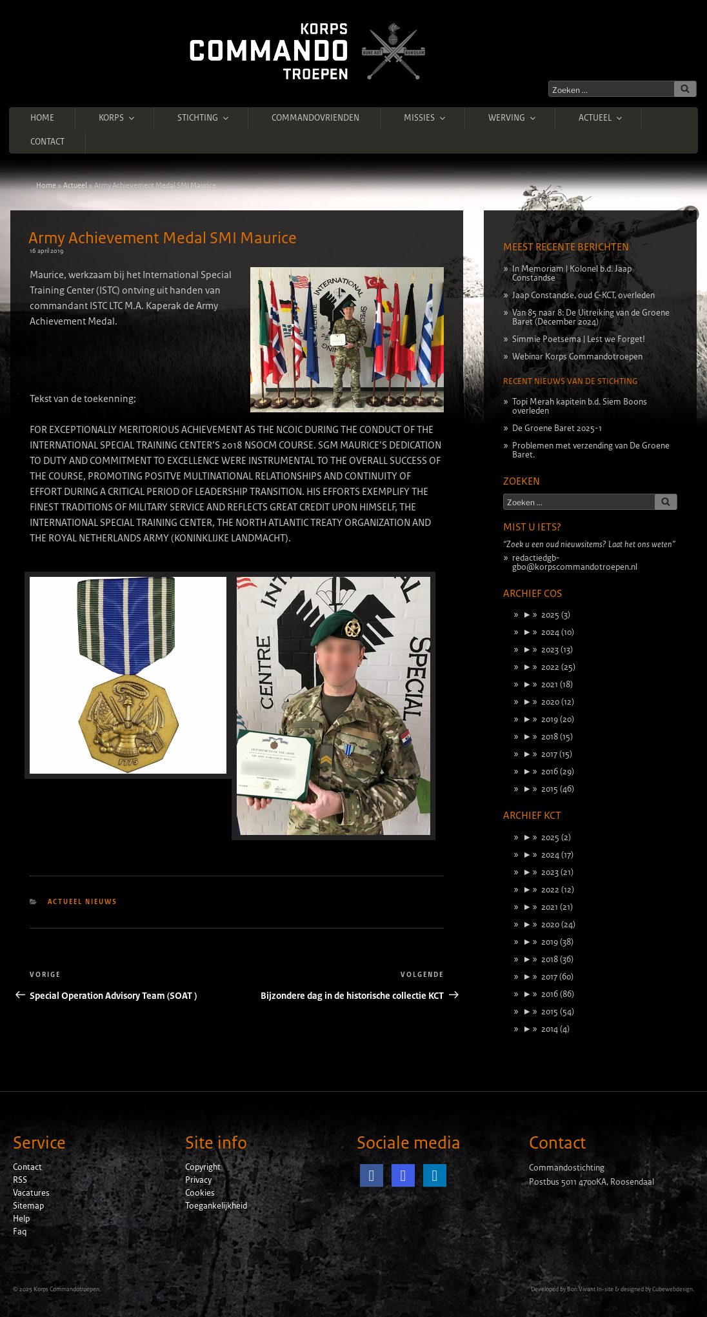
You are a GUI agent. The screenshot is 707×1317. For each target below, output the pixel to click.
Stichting (203, 118)
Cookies (200, 1193)
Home (42, 118)
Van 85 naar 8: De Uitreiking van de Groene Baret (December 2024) (591, 317)
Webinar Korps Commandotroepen (577, 356)
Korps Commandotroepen (66, 1289)
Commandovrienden (315, 118)
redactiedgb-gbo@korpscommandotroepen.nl (574, 563)
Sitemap (28, 1206)
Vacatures (31, 1193)
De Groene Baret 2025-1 (557, 428)
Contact (47, 141)
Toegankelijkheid (216, 1206)
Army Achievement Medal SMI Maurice (162, 238)
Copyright (203, 1167)
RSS (20, 1180)
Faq (19, 1231)
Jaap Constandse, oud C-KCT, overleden (583, 295)
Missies (425, 118)
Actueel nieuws (83, 901)
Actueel (601, 118)
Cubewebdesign (672, 1289)
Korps (117, 118)
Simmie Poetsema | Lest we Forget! (578, 339)
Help (21, 1218)
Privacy (198, 1180)
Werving (512, 118)
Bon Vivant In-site (590, 1289)
